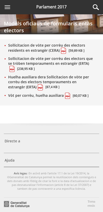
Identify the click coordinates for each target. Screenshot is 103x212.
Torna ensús (91, 203)
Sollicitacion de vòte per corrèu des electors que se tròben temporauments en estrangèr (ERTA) (50, 64)
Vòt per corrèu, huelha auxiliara (48, 96)
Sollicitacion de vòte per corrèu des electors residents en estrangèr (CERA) (46, 48)
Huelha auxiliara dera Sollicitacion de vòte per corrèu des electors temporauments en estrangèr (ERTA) (48, 82)
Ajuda (10, 160)
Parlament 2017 (51, 7)
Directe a (12, 141)
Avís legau (20, 173)
